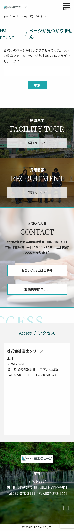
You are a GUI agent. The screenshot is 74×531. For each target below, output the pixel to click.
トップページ (11, 16)
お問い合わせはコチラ (37, 270)
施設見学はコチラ (37, 289)
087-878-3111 (57, 241)
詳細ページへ (37, 142)
